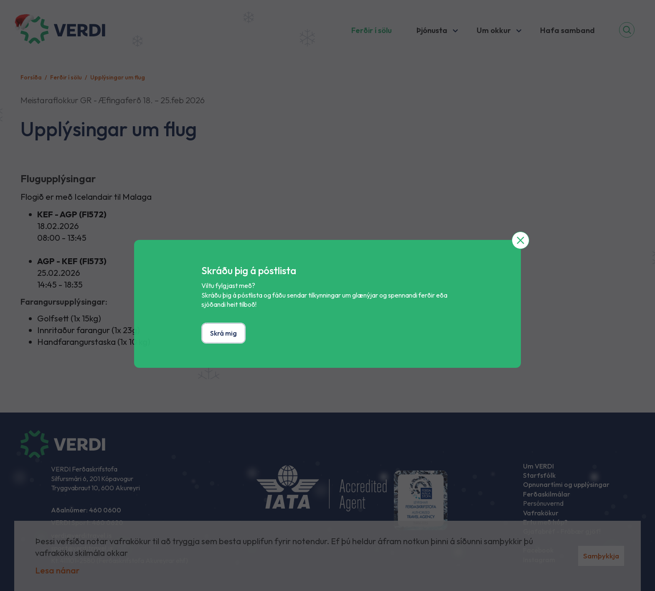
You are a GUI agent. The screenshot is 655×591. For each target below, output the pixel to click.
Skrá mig (223, 333)
